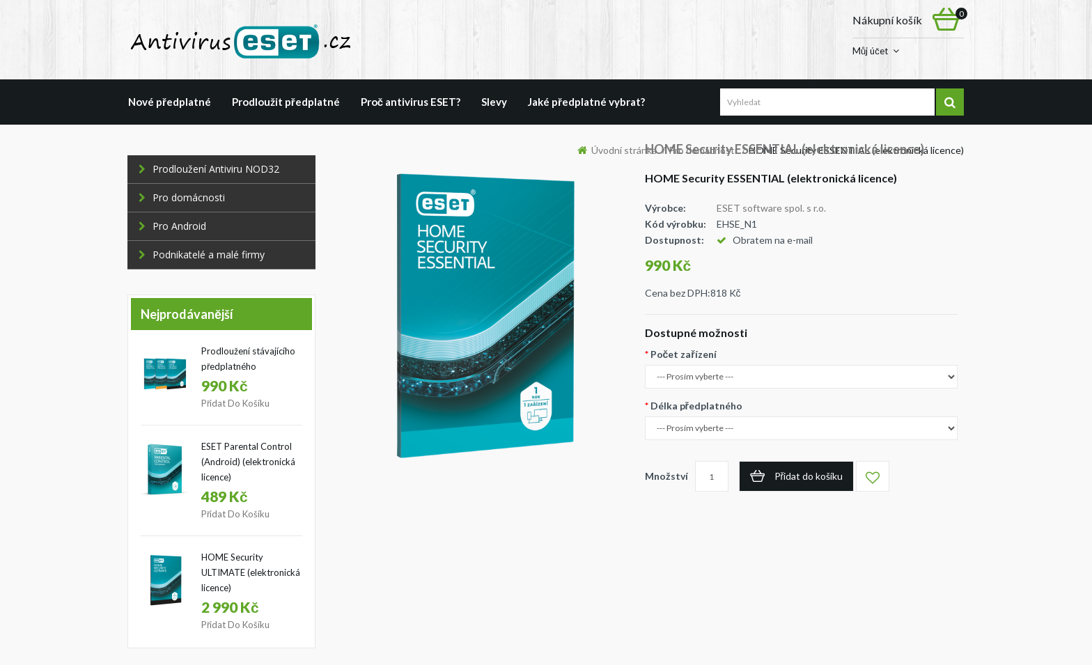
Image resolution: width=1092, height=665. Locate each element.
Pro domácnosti (182, 197)
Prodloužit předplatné (286, 101)
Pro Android (172, 226)
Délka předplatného (696, 406)
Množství (666, 476)
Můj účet (870, 50)
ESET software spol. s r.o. (771, 208)
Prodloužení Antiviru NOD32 (209, 168)
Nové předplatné (169, 101)
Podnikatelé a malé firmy (202, 254)
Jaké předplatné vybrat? (586, 101)
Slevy (494, 101)
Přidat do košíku (235, 403)
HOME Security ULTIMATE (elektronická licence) (250, 572)
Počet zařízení (683, 354)
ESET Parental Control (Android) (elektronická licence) (248, 462)
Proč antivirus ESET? (410, 101)
